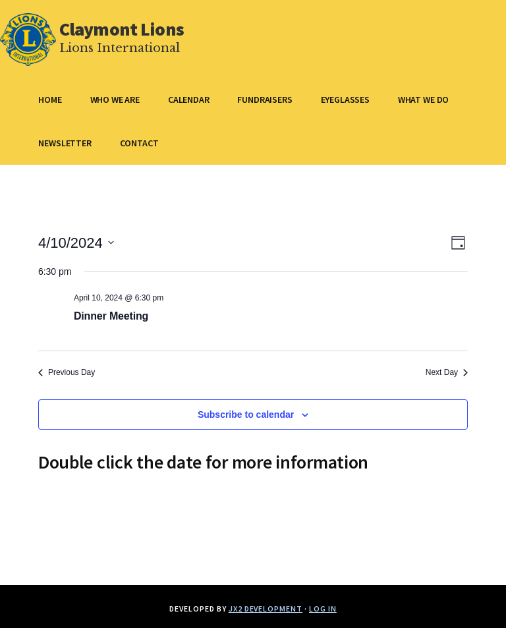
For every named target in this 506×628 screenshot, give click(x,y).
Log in (323, 609)
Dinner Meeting (111, 316)
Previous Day (66, 372)
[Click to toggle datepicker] (76, 243)
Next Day (447, 372)
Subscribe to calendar (246, 414)
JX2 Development (265, 609)
